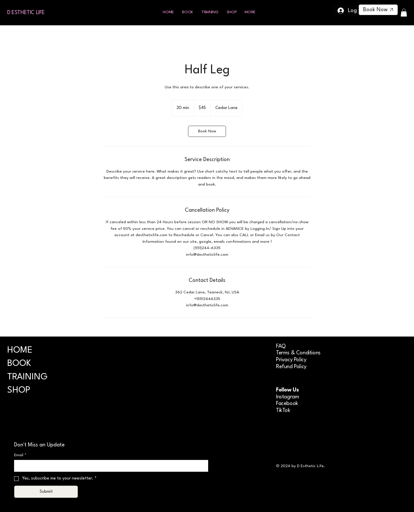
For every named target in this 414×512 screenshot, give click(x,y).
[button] (250, 12)
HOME (19, 350)
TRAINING (27, 377)
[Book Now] (378, 9)
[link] (207, 131)
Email (20, 455)
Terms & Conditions (298, 353)
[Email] (109, 465)
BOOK (19, 363)
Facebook (287, 403)
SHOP (18, 390)
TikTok (283, 410)
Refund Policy (291, 366)
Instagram (287, 397)
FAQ (281, 346)
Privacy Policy (291, 359)
